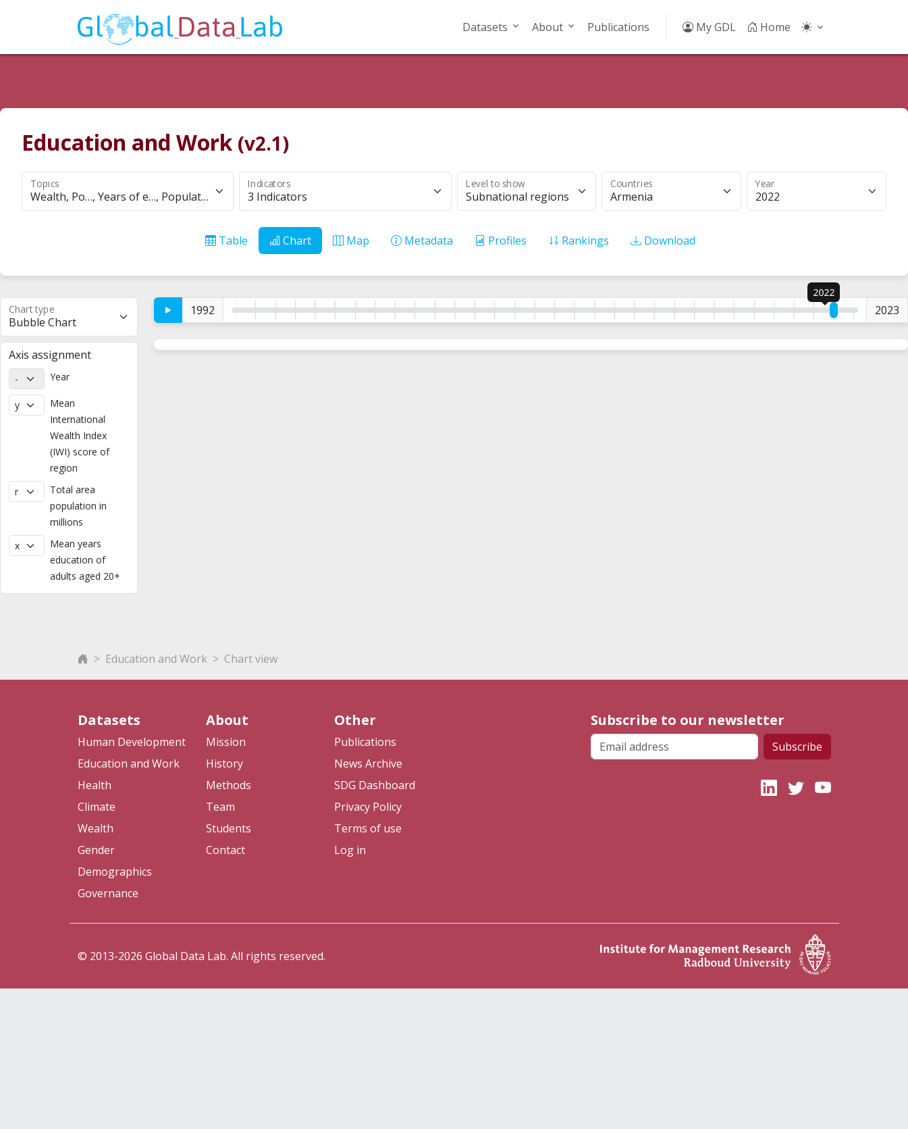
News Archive (368, 904)
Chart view (250, 799)
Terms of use (368, 968)
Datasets (485, 27)
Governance (108, 1033)
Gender (96, 990)
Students (228, 968)
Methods (228, 925)
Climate (96, 947)
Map (351, 240)
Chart (290, 240)
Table (226, 240)
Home (769, 27)
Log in (350, 990)
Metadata (422, 240)
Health (94, 925)
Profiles (501, 240)
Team (220, 947)
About (547, 27)
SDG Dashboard (374, 925)
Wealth (95, 968)
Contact (225, 990)
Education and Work (156, 799)
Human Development (132, 882)
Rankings (578, 240)
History (224, 904)
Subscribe (797, 887)
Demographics (115, 1012)
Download (663, 240)
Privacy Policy (368, 947)
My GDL (709, 27)
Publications (618, 27)
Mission (226, 882)
